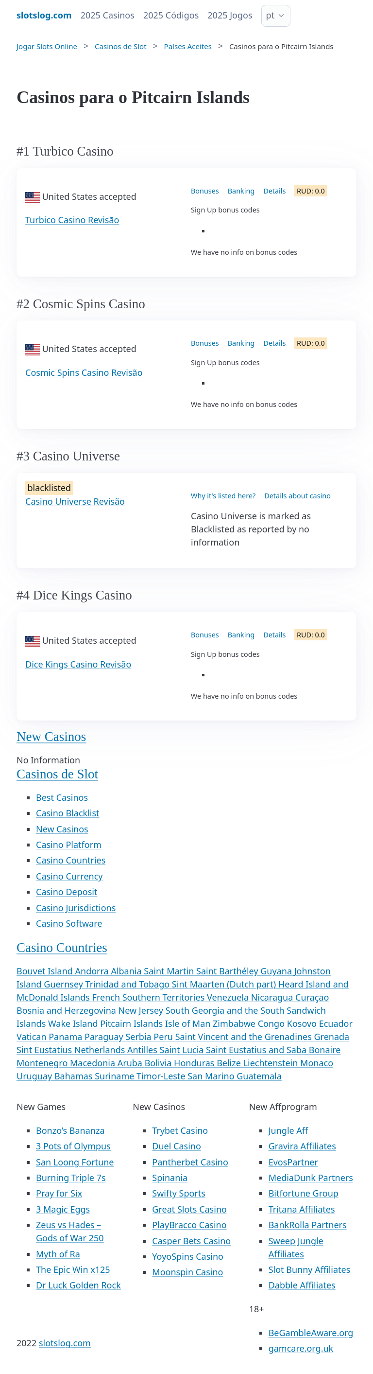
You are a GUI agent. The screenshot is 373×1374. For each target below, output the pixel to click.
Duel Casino (176, 1146)
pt (270, 15)
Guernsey (64, 984)
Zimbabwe (235, 1023)
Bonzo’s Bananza (70, 1130)
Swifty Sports (178, 1193)
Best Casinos (62, 797)
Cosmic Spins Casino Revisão (84, 372)
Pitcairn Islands (132, 1023)
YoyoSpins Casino (187, 1256)
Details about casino (297, 495)
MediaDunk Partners (311, 1177)
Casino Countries (70, 860)
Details (274, 190)
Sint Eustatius (45, 1050)
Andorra (93, 971)
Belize (230, 1063)
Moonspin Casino (187, 1272)
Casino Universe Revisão (75, 501)
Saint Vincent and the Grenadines (244, 1036)
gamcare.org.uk (301, 1348)
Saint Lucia (183, 1050)
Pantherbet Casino (190, 1162)
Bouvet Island (46, 971)
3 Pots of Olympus (73, 1146)
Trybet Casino (180, 1130)
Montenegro (43, 1063)
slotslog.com (65, 1343)
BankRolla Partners (308, 1225)
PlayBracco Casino (189, 1225)
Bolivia (159, 1063)
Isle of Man (189, 1023)
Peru (164, 1036)
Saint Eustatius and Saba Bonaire (273, 1050)
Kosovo (303, 1023)
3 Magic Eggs (63, 1209)
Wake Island (74, 1023)
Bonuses (205, 190)
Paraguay (105, 1036)
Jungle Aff (288, 1130)
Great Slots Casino (189, 1209)
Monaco (316, 1063)
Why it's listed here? (223, 495)
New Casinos (51, 736)
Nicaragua (273, 997)
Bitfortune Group (304, 1193)
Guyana (277, 971)
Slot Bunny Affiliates (310, 1269)
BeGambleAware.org (311, 1333)
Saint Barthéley (228, 971)
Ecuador (336, 1023)
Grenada (331, 1036)
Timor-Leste (161, 1076)
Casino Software (69, 923)
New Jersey (142, 1010)
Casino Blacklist (68, 813)
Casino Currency (69, 876)
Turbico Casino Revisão (72, 220)
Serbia (139, 1036)
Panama (67, 1036)
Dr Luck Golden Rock (78, 1285)
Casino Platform (69, 844)
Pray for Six (59, 1193)
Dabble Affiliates (302, 1285)
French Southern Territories (149, 997)
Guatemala (259, 1076)
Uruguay (35, 1076)
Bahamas (74, 1076)
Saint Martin (170, 971)
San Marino (212, 1076)
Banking (241, 190)
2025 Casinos (108, 15)
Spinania (169, 1177)
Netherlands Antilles (117, 1050)
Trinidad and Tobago (128, 984)
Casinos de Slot (57, 774)
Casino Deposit (66, 892)
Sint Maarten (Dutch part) (225, 984)
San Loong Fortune (75, 1162)
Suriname (115, 1076)
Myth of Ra (58, 1254)
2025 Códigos (171, 15)
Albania (127, 971)
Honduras (195, 1063)
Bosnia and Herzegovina (68, 1010)
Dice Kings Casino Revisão (78, 664)
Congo (272, 1023)
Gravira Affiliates (302, 1146)
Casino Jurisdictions (76, 908)
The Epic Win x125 (73, 1269)
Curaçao (312, 997)
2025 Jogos (229, 15)
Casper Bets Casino (191, 1241)
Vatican (33, 1036)
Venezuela (229, 997)
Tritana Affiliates (302, 1209)
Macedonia (94, 1063)
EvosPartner (293, 1162)
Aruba (131, 1063)
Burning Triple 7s (71, 1177)
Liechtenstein (272, 1063)
